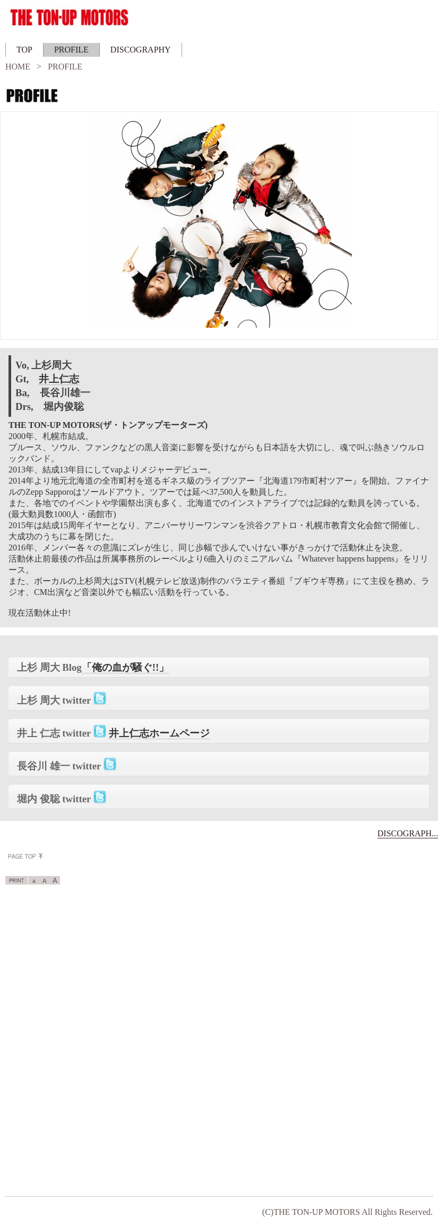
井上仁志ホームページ (159, 733)
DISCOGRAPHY (140, 49)
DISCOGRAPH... (407, 833)
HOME (17, 66)
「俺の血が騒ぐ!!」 (125, 667)
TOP (24, 49)
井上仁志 (59, 378)
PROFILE (71, 49)
